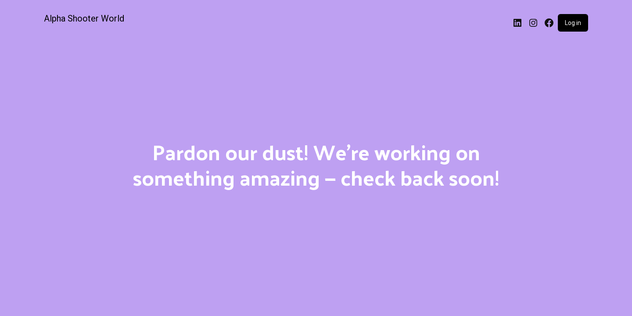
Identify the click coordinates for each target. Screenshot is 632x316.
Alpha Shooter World (84, 18)
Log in (573, 22)
